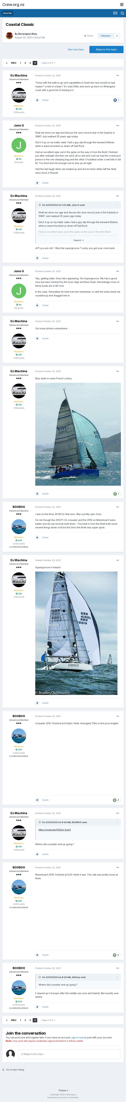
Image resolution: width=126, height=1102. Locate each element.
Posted (48, 75)
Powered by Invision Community (63, 1097)
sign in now (77, 1037)
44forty (76, 977)
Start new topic (76, 49)
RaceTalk (40, 37)
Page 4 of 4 (48, 63)
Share (88, 35)
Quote (45, 100)
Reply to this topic (106, 49)
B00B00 (19, 507)
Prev (13, 63)
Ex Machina (18, 75)
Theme (63, 1090)
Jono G (19, 125)
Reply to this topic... (33, 1054)
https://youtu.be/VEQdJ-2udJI (55, 829)
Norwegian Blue (27, 33)
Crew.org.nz (13, 4)
